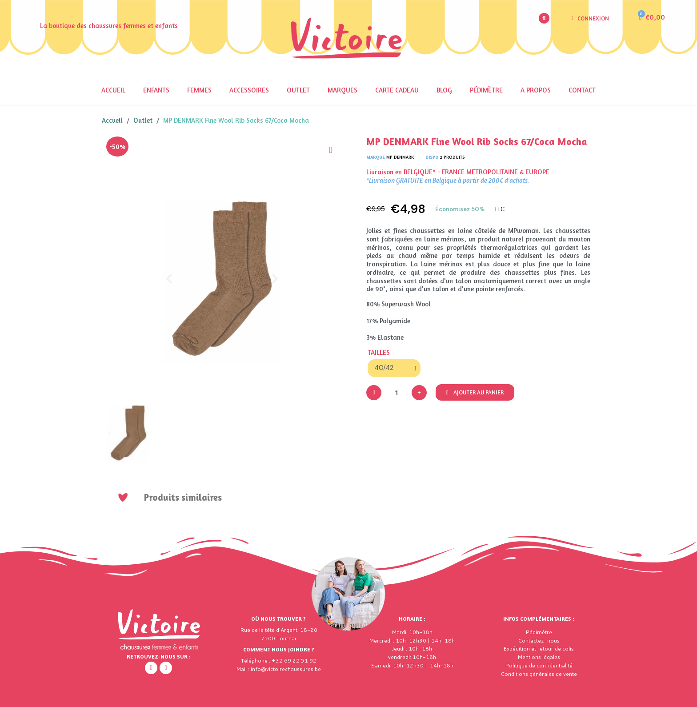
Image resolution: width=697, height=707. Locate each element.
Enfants (156, 90)
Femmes (199, 90)
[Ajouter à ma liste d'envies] (331, 150)
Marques (342, 90)
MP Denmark (400, 157)
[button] (544, 18)
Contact (582, 90)
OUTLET (298, 90)
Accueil (113, 90)
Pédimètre (486, 90)
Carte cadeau (397, 90)
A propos (536, 90)
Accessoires (249, 90)
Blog (444, 90)
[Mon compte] (590, 18)
